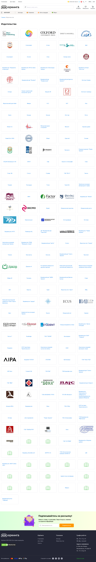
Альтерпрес (67, 336)
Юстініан (86, 220)
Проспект (86, 254)
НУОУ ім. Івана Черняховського (83, 406)
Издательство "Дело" (67, 289)
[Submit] (25, 7)
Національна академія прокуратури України (8, 243)
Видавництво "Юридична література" (9, 68)
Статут (29, 173)
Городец (29, 278)
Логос (86, 115)
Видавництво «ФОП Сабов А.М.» (9, 464)
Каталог (5, 12)
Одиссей (67, 138)
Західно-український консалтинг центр (27, 91)
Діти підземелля (29, 418)
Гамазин (86, 313)
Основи (86, 138)
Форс (48, 406)
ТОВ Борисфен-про (67, 371)
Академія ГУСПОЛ (29, 359)
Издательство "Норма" (86, 243)
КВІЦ (86, 289)
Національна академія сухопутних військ (46, 348)
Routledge (29, 336)
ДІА (86, 452)
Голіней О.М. (29, 371)
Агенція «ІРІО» (9, 406)
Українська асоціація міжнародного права (84, 185)
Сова (86, 161)
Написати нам (80, 558)
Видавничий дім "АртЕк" (48, 243)
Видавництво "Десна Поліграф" (84, 324)
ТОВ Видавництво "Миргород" (83, 417)
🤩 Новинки (30, 12)
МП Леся (10, 371)
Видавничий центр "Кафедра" (7, 499)
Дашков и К (29, 266)
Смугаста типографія (67, 161)
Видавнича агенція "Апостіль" (84, 68)
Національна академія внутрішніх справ (84, 348)
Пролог (48, 313)
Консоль (48, 254)
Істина (48, 45)
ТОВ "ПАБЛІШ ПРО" (29, 429)
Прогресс (67, 150)
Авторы (20, 12)
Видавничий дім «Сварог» (86, 383)
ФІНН (29, 196)
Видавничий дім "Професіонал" (45, 80)
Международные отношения (45, 126)
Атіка (48, 56)
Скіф (48, 161)
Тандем (10, 185)
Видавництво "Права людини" (84, 231)
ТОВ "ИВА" (10, 383)
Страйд (48, 173)
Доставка (12, 1)
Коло (67, 429)
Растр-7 (10, 336)
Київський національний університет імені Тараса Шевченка (9, 301)
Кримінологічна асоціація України (28, 313)
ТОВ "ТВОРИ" (48, 336)
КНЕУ (67, 348)
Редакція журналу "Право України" (85, 150)
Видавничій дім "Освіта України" (85, 371)
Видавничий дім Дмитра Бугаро (66, 278)
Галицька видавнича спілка (67, 324)
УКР (94, 1)
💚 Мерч (54, 12)
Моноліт (67, 126)
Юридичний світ (67, 313)
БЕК (10, 289)
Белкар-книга (67, 56)
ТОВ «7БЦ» (67, 406)
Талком (10, 254)
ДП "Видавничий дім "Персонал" (46, 231)
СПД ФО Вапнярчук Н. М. (9, 161)
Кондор (29, 115)
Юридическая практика (67, 208)
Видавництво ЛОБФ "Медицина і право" (27, 243)
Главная (3, 17)
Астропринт (10, 56)
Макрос (67, 487)
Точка (48, 185)
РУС (90, 1)
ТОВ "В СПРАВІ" (67, 441)
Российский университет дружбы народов (47, 266)
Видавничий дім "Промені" (29, 80)
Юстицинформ (67, 220)
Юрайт (48, 208)
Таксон (86, 173)
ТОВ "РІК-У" (67, 173)
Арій (86, 45)
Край (48, 289)
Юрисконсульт (29, 220)
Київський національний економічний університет (66, 266)
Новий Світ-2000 (9, 138)
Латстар (67, 115)
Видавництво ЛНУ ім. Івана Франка (28, 68)
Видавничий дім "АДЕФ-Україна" (47, 278)
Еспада (10, 91)
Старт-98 (9, 173)
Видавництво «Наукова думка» (85, 441)
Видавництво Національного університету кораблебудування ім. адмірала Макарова (84, 394)
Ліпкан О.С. (10, 126)
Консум (48, 115)
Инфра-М (9, 278)
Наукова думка (86, 126)
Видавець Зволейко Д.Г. (29, 452)
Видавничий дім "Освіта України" (66, 254)
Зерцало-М (48, 91)
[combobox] (49, 7)
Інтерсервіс (29, 45)
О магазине (4, 1)
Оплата (20, 1)
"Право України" (48, 418)
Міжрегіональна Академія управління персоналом (85, 266)
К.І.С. (48, 103)
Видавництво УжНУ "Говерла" (84, 336)
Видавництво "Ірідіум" (29, 301)
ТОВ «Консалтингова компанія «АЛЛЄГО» (65, 452)
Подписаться (66, 525)
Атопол (29, 56)
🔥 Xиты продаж (43, 12)
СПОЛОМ (48, 359)
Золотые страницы (86, 91)
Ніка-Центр (29, 254)
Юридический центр (86, 208)
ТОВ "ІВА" (48, 371)
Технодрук (29, 185)
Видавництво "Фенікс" (86, 196)
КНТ (67, 103)
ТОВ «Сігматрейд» (67, 418)
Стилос (67, 243)
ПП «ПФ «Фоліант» (67, 394)
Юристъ (29, 289)
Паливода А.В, (29, 231)
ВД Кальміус (67, 359)
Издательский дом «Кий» (9, 103)
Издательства (60, 541)
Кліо (86, 103)
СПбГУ (29, 161)
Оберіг (48, 138)
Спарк (86, 278)
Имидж (29, 103)
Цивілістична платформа (67, 476)
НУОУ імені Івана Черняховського (26, 348)
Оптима (10, 418)
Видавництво (28, 406)
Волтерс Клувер (86, 80)
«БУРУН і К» (48, 452)
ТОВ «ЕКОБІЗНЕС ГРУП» (48, 394)
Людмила (9, 348)
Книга (9, 115)
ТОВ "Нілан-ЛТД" (86, 359)
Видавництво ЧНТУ (10, 231)
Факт (9, 313)
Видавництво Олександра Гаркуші (47, 68)
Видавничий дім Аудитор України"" (66, 80)
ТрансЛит (67, 185)
